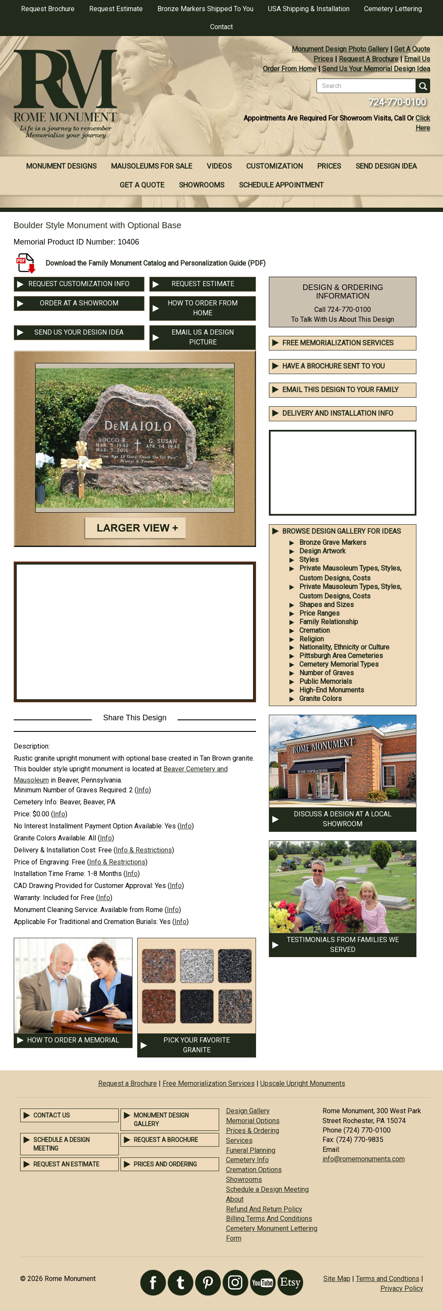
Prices (323, 59)
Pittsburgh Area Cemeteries (341, 656)
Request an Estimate (66, 1164)
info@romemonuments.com (363, 1159)
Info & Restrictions (144, 850)
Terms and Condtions (387, 1279)
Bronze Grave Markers (332, 542)
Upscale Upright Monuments (302, 1083)
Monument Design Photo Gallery (340, 49)
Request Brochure (48, 9)
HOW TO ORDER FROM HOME (203, 308)
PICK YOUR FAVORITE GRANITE (196, 1045)
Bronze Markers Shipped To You (205, 9)
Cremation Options (254, 1170)
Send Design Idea (386, 166)
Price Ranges (319, 613)
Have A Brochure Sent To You (333, 366)
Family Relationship (328, 622)
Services (239, 1140)
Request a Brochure (127, 1083)
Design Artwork (322, 551)
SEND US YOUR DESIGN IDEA (79, 332)
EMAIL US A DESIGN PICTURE (203, 337)
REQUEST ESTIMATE (203, 284)
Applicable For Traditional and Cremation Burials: (86, 922)
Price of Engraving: (42, 862)
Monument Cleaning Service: (56, 910)
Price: (22, 814)
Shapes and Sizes (326, 605)
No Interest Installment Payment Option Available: (88, 826)
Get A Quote (412, 49)
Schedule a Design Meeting (267, 1189)
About (235, 1199)
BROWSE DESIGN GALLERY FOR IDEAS (341, 531)
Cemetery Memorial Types (339, 664)
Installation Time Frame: (49, 874)
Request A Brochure (368, 59)
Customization (274, 166)
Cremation (314, 630)
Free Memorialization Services (338, 343)
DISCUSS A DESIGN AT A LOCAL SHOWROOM (343, 819)
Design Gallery (248, 1111)
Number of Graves (326, 673)
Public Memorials (325, 681)
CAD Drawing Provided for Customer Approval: (83, 886)
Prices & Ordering (252, 1131)
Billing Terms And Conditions (269, 1218)
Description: (32, 746)
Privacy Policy (401, 1288)
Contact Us (51, 1115)
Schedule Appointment (281, 185)
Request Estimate (116, 9)
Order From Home (289, 69)
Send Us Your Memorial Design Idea (376, 69)
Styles (309, 560)
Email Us (417, 59)
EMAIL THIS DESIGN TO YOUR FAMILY (340, 390)
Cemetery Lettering (393, 9)
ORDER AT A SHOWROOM (79, 303)
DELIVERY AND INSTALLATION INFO (337, 413)
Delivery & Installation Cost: (55, 850)
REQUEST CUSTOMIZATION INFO (79, 284)
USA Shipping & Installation (309, 9)
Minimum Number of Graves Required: (70, 790)
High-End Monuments (331, 690)
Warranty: (27, 898)
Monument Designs (61, 166)
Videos (219, 166)
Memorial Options (253, 1121)
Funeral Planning (250, 1150)
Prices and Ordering (165, 1164)
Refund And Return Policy (264, 1209)
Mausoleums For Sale (151, 166)
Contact (221, 27)
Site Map (336, 1279)
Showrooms (201, 185)
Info (143, 790)
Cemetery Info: (36, 802)
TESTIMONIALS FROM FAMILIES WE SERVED (343, 945)
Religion (311, 639)
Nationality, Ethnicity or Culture (344, 647)
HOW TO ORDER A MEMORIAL (73, 1040)
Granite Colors (320, 699)
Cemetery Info (247, 1160)
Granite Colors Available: (50, 838)
